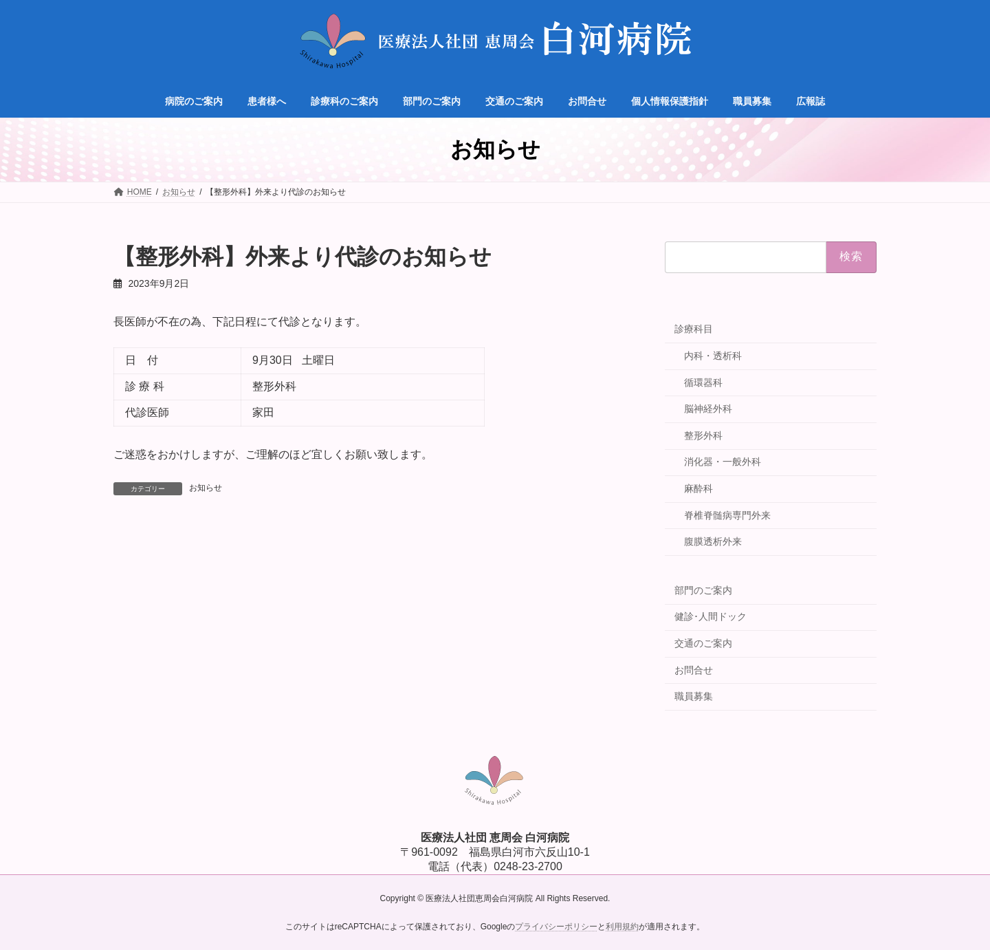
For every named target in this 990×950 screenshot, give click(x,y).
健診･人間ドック (710, 616)
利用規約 (622, 926)
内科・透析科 (713, 355)
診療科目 (693, 328)
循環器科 (703, 382)
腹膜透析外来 (713, 541)
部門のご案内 (703, 590)
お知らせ (205, 488)
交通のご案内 (703, 643)
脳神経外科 (708, 408)
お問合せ (693, 670)
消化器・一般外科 (722, 461)
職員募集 (693, 696)
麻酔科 (698, 488)
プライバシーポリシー (556, 926)
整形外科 (703, 435)
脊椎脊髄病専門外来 (727, 515)
